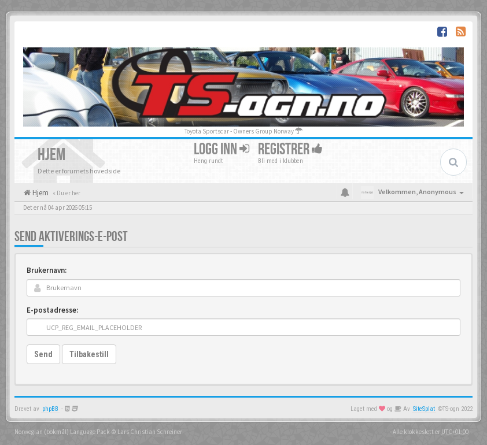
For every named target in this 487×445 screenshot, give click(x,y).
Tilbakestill (89, 354)
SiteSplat (424, 409)
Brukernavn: (47, 270)
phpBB (50, 409)
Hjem (40, 193)
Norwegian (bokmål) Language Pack (62, 432)
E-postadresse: (52, 310)
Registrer (290, 149)
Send (43, 354)
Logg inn (221, 149)
